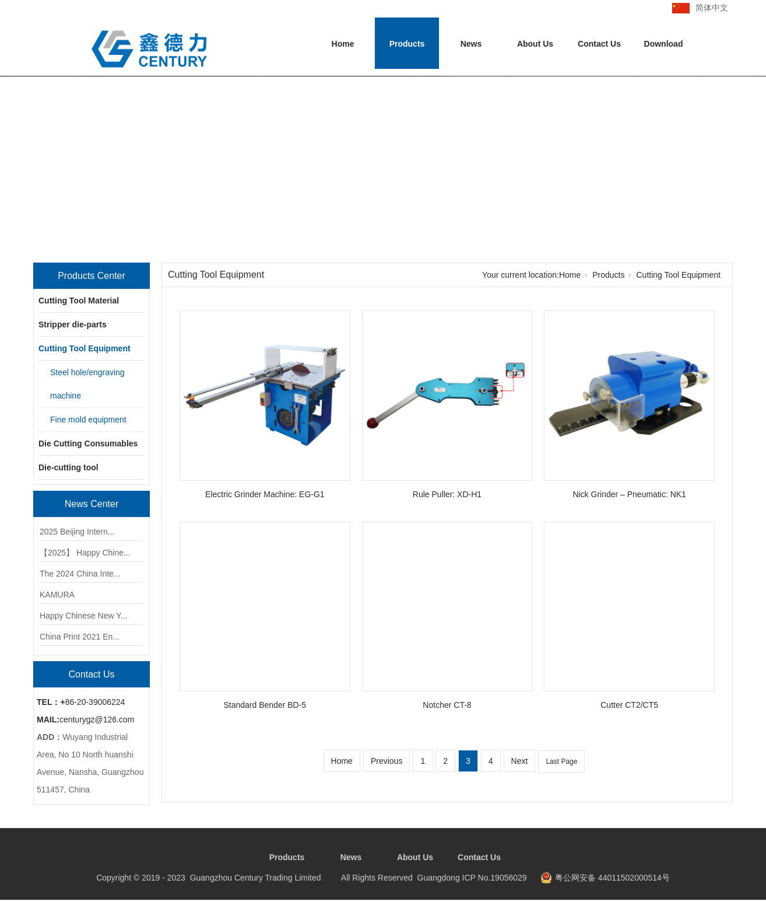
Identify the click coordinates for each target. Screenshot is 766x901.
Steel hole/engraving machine (87, 384)
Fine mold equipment (88, 419)
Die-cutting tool (68, 467)
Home (343, 43)
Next (519, 761)
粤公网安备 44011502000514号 (612, 877)
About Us (535, 43)
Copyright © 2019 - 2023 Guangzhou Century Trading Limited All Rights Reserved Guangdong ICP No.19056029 (311, 877)
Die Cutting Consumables (88, 443)
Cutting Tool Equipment (84, 348)
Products (407, 43)
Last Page (561, 761)
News (471, 43)
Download (663, 43)
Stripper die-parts (72, 324)
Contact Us (599, 43)
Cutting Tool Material (78, 300)
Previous (386, 761)
